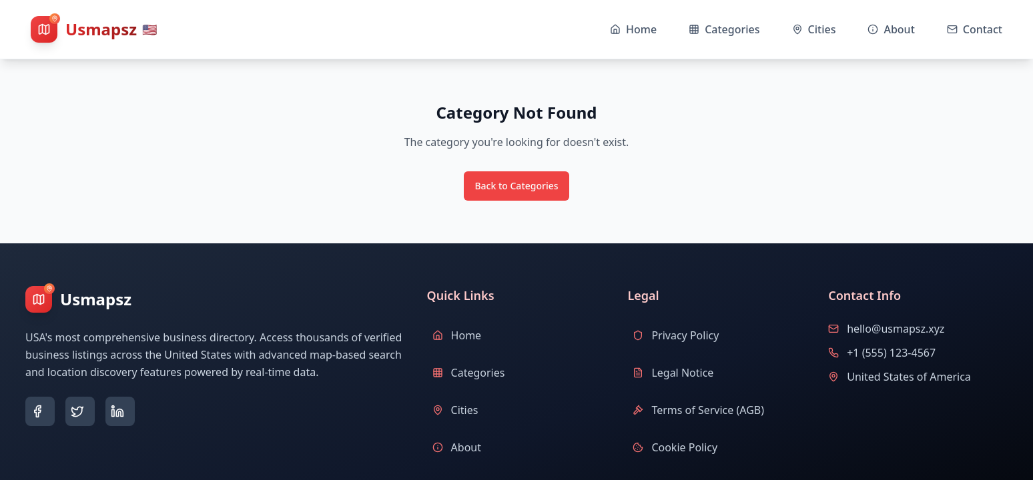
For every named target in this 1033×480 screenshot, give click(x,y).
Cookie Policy (675, 447)
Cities (455, 410)
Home (457, 335)
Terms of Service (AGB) (698, 410)
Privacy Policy (676, 335)
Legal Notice (673, 372)
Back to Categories (516, 185)
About (456, 447)
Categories (468, 372)
